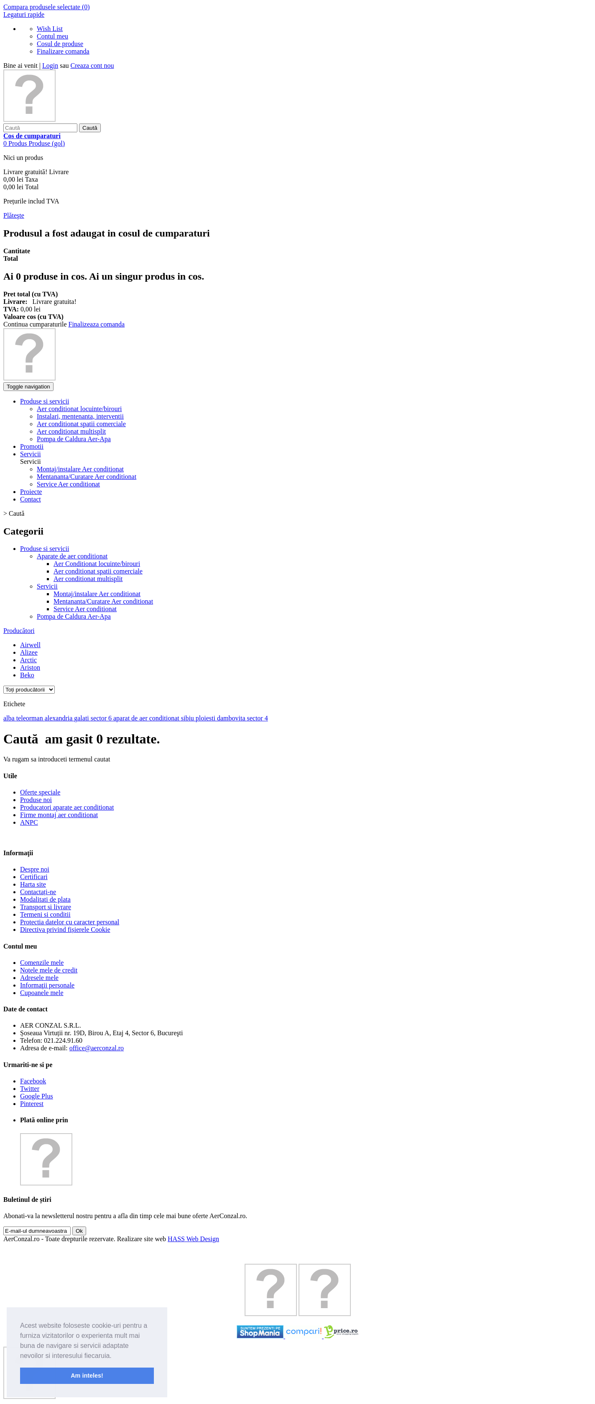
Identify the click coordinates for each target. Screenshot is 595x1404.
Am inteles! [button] (87, 1375)
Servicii (47, 586)
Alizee (29, 652)
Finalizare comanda (63, 51)
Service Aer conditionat (68, 484)
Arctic (28, 659)
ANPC (29, 822)
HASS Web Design (193, 1238)
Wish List (50, 28)
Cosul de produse (60, 43)
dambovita (232, 718)
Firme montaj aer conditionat (59, 814)
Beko (27, 675)
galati (82, 718)
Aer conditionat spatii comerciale (98, 571)
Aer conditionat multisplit (88, 578)
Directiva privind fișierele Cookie (65, 929)
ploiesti (206, 718)
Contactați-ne (38, 891)
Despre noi (34, 869)
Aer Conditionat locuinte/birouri (97, 563)
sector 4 (257, 718)
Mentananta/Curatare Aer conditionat (86, 476)
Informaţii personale (47, 985)
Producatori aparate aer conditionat (67, 807)
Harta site (33, 884)
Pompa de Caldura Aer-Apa (74, 616)
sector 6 (102, 718)
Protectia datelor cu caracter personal (69, 922)
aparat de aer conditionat (147, 718)
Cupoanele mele (42, 992)
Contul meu (52, 36)
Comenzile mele (42, 962)
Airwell (30, 644)
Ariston (30, 667)
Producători (19, 630)
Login (50, 65)
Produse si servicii (44, 548)
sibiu (188, 718)
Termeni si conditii (45, 914)
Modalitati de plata (45, 899)
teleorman (30, 718)
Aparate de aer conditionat (72, 556)
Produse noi (36, 799)
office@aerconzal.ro (96, 1048)
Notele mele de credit (48, 970)
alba (9, 718)
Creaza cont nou (92, 65)
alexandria (59, 718)
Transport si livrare (45, 906)
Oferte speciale (40, 792)
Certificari (34, 876)
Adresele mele (39, 977)
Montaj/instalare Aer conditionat (80, 469)
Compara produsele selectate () (46, 6)
